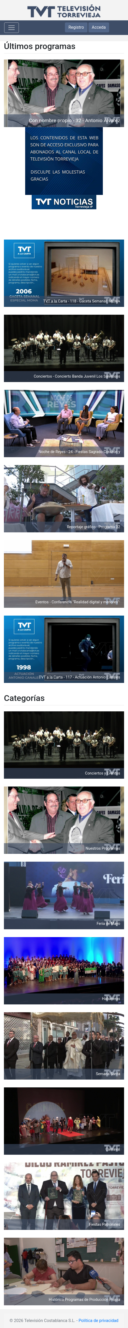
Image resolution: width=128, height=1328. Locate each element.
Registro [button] (76, 27)
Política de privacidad (98, 1320)
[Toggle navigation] (11, 27)
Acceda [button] (99, 27)
